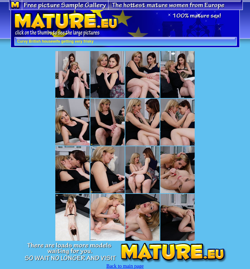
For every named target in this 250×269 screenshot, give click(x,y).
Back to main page (125, 266)
